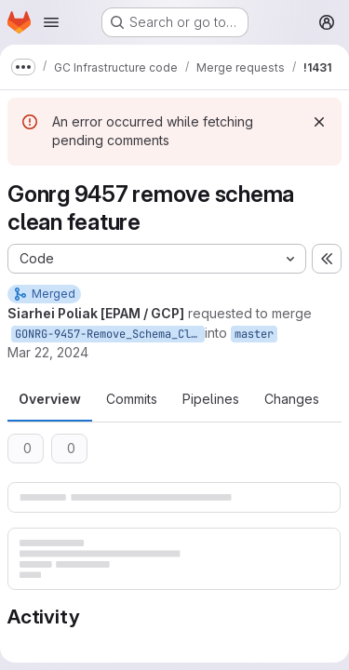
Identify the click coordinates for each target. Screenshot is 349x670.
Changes (291, 399)
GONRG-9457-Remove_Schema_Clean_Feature (110, 334)
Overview (50, 399)
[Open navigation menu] (51, 22)
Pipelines (210, 399)
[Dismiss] (319, 122)
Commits (131, 399)
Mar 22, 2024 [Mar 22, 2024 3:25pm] (47, 352)
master (254, 334)
